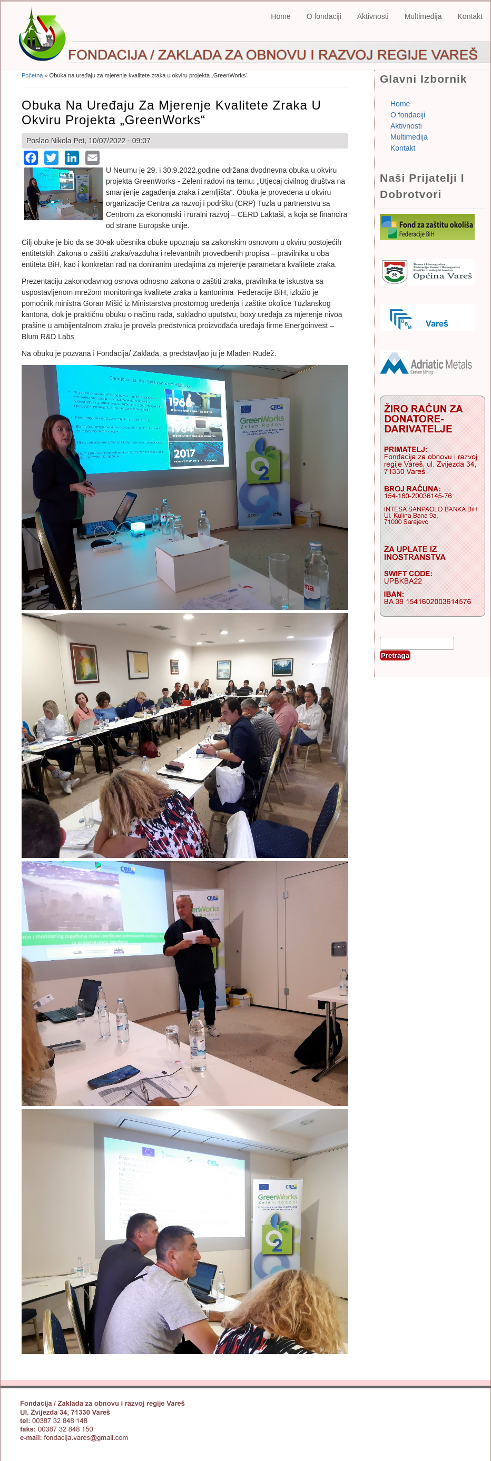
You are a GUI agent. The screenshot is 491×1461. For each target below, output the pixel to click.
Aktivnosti (373, 16)
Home (280, 16)
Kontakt (470, 16)
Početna (32, 75)
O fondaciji (324, 16)
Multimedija (423, 16)
